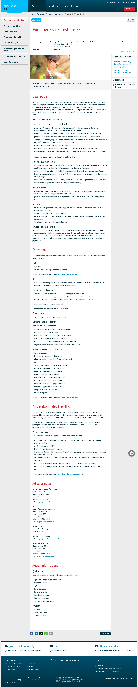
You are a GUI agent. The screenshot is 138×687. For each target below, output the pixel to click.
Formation (49, 83)
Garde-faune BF (119, 67)
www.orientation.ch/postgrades (69, 474)
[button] (32, 633)
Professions (40, 14)
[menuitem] (38, 6)
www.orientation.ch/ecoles (67, 274)
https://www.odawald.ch (47, 556)
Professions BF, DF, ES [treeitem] (12, 43)
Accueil (33, 14)
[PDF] (129, 19)
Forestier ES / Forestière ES (74, 14)
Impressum (130, 678)
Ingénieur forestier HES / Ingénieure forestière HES (123, 71)
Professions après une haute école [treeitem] (15, 49)
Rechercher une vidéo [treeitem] (12, 26)
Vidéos (31, 666)
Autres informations (41, 86)
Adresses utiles (91, 83)
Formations (32, 663)
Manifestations (34, 669)
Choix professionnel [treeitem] (11, 31)
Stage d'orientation (14, 666)
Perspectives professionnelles (69, 83)
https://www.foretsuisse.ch (48, 539)
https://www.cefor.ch (45, 502)
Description (37, 83)
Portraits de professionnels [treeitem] (14, 56)
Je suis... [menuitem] (130, 9)
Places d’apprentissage (15, 663)
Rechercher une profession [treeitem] (14, 20)
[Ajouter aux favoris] (133, 19)
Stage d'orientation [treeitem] (11, 62)
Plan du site (107, 678)
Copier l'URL (106, 634)
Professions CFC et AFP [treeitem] (12, 37)
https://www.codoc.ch (45, 521)
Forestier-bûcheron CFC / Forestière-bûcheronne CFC (123, 63)
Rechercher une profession (54, 14)
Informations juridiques (119, 678)
